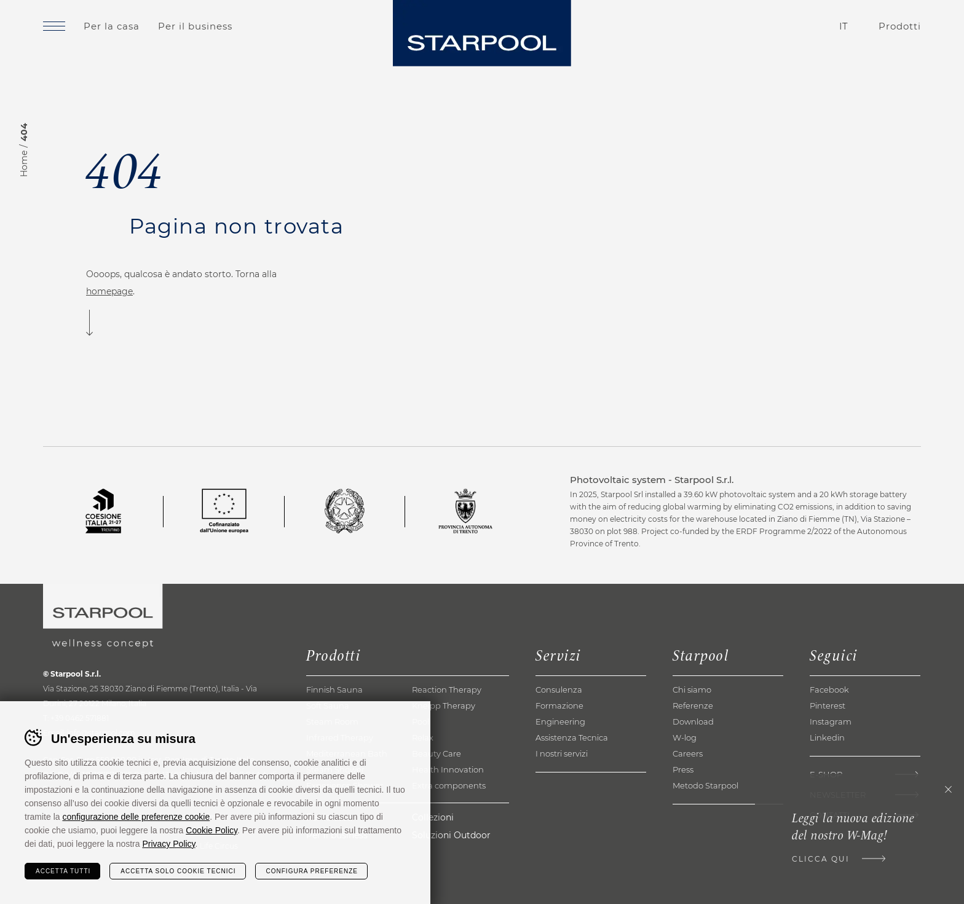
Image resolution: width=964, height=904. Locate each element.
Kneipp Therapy (443, 705)
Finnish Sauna (334, 689)
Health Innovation (448, 769)
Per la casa (112, 26)
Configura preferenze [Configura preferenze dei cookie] (312, 871)
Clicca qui (821, 858)
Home (24, 164)
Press (683, 769)
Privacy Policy (168, 844)
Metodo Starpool (705, 785)
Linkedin (827, 737)
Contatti (773, 26)
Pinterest (827, 705)
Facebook (829, 689)
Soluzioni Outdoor (451, 835)
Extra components (449, 785)
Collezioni (433, 817)
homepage (109, 291)
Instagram (830, 721)
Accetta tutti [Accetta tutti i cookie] (63, 871)
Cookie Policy (211, 830)
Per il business (195, 26)
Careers (688, 753)
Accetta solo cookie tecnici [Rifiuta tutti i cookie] (177, 871)
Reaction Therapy (446, 689)
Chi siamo (692, 689)
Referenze (693, 705)
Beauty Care (436, 753)
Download (693, 721)
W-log (685, 737)
